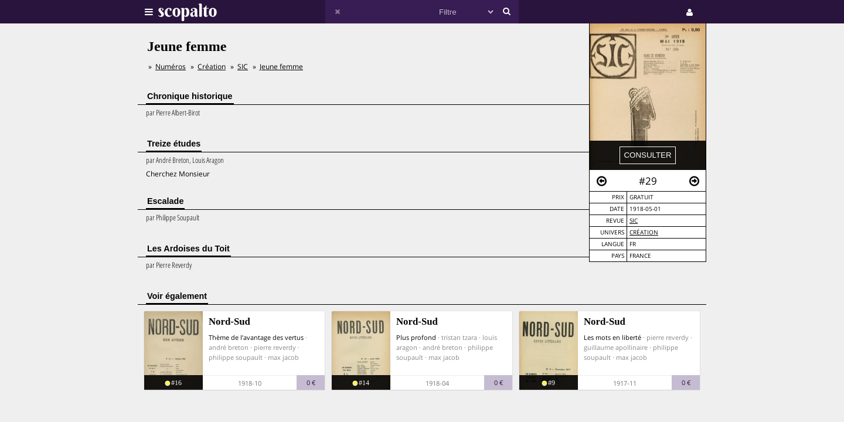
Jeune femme (281, 67)
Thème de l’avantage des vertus (256, 337)
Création (643, 232)
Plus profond (416, 337)
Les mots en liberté (612, 337)
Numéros (170, 67)
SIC (633, 220)
